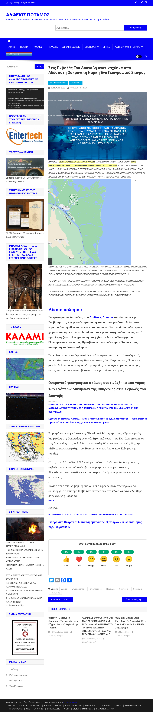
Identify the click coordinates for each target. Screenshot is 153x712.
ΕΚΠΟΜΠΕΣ (38, 709)
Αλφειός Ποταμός (78, 88)
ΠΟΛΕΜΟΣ (55, 593)
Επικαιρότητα (78, 589)
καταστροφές (95, 589)
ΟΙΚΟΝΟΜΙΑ (90, 47)
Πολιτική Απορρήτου (105, 709)
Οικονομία (123, 589)
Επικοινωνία (87, 709)
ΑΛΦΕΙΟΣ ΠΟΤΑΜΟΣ (27, 15)
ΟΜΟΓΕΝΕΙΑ (35, 706)
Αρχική (12, 47)
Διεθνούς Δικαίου (101, 317)
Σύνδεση (13, 669)
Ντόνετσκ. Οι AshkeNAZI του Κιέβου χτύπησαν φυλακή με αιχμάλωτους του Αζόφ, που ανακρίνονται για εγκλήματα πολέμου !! (63, 599)
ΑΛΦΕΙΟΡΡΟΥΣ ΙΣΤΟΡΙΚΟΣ (127, 47)
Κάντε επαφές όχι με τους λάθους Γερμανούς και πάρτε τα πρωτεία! (136, 599)
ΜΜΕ (28, 709)
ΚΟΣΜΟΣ (38, 47)
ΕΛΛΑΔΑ (53, 47)
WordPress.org (16, 686)
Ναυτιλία (110, 589)
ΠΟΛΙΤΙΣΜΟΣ (104, 706)
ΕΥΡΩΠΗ (58, 706)
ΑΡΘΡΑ (66, 709)
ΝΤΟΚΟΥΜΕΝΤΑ (15, 709)
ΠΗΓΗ (51, 500)
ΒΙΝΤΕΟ (106, 47)
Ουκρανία (137, 589)
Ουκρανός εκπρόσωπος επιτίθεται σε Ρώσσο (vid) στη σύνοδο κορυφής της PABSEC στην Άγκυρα (130, 623)
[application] (25, 98)
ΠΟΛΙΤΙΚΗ (24, 47)
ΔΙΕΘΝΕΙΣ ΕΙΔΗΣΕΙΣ (71, 47)
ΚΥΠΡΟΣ (47, 706)
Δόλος (64, 589)
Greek (14, 54)
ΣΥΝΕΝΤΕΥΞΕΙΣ (53, 709)
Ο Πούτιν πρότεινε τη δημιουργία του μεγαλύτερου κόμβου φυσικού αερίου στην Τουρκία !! (63, 623)
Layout (76, 709)
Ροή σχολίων (15, 680)
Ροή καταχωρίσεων (18, 675)
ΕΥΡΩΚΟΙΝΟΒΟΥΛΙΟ (73, 706)
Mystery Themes (70, 702)
